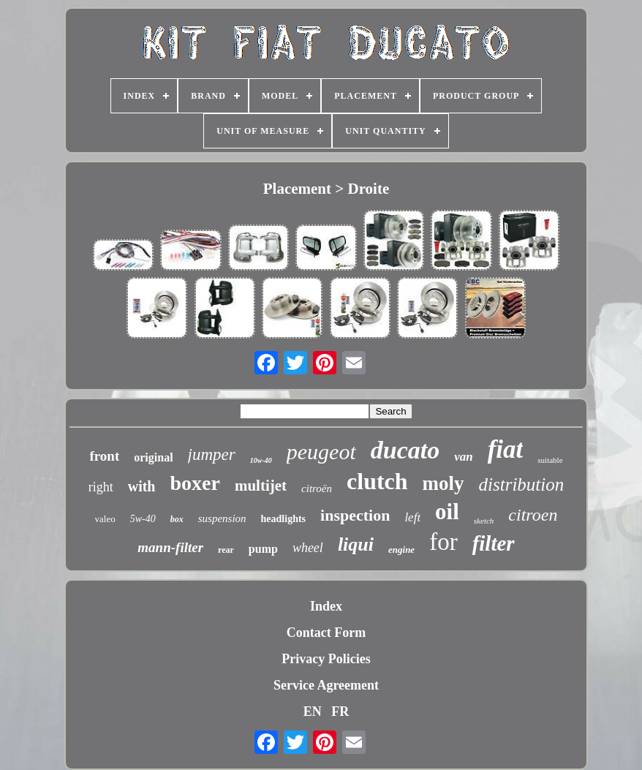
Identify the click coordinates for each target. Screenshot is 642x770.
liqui (356, 544)
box (177, 519)
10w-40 (261, 460)
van (463, 457)
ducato (405, 450)
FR (340, 711)
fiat (506, 449)
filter (493, 543)
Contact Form (326, 632)
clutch (377, 481)
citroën (316, 488)
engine (401, 549)
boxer (195, 483)
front (104, 456)
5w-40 (143, 518)
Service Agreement (326, 685)
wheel (307, 547)
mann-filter (170, 547)
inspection (355, 515)
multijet (261, 485)
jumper (211, 454)
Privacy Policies (326, 659)
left (412, 517)
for (443, 542)
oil (447, 511)
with (142, 486)
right (100, 487)
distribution (521, 484)
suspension (222, 518)
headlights (283, 518)
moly (443, 483)
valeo (105, 518)
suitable (549, 460)
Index (326, 606)
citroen (532, 514)
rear (226, 550)
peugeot (321, 451)
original (153, 457)
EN (312, 711)
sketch (484, 520)
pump (263, 549)
